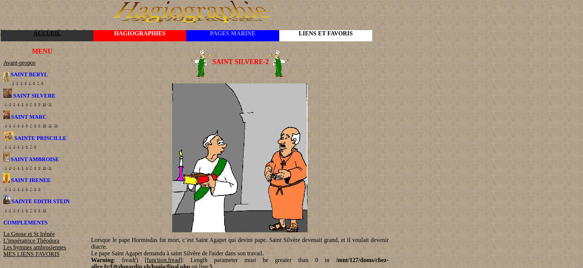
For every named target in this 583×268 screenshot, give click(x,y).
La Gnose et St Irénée (29, 234)
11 (50, 104)
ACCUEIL (47, 33)
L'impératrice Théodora (31, 240)
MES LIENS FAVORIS (31, 254)
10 (44, 104)
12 (56, 125)
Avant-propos (19, 63)
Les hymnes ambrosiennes (34, 247)
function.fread (163, 260)
